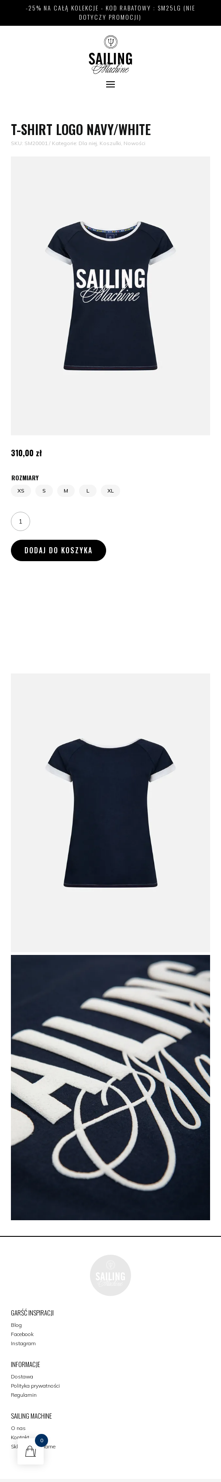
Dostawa (22, 1376)
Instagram (23, 1343)
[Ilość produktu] (20, 521)
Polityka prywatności (35, 1385)
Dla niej (88, 143)
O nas (18, 1428)
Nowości (134, 143)
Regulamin (24, 1395)
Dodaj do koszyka (58, 550)
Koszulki (110, 143)
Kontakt (20, 1437)
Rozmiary (24, 477)
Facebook (22, 1334)
